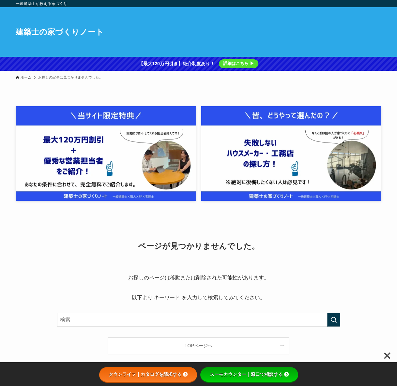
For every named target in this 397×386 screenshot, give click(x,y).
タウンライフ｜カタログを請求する (148, 374)
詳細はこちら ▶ (238, 63)
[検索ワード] (198, 320)
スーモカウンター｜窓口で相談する (249, 374)
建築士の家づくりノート (60, 32)
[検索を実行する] (333, 320)
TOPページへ (198, 345)
